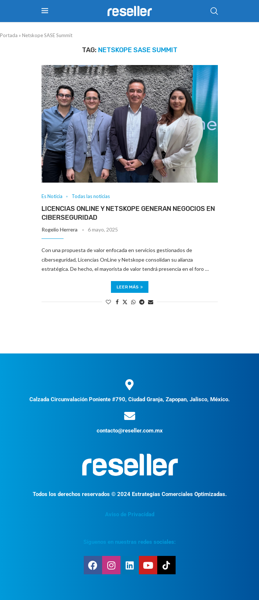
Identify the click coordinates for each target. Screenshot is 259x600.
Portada (9, 35)
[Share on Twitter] (124, 302)
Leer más (129, 287)
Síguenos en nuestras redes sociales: (129, 542)
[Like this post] (108, 302)
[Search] (214, 11)
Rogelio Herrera (60, 229)
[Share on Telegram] (141, 302)
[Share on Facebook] (117, 302)
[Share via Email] (150, 302)
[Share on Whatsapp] (133, 302)
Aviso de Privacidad (129, 514)
